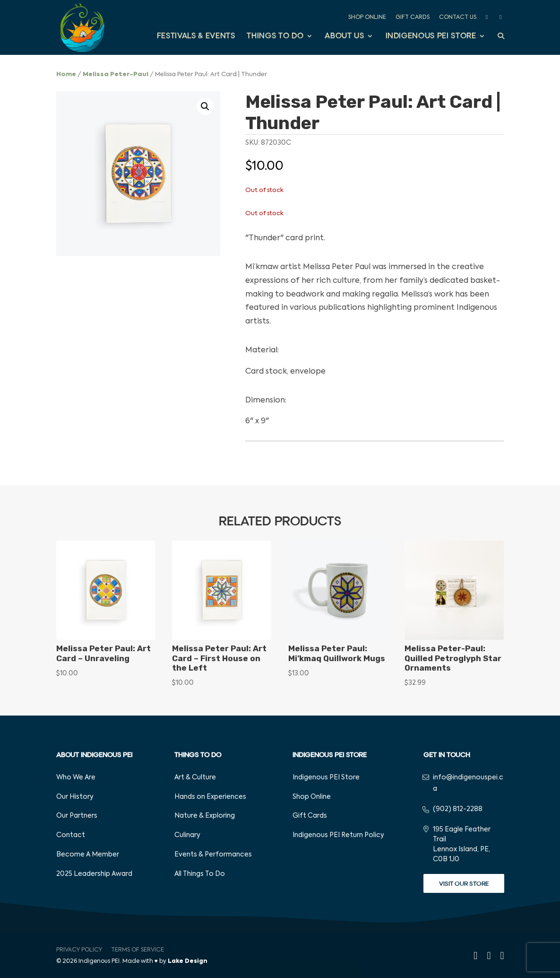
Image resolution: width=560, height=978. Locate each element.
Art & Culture (195, 777)
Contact (70, 835)
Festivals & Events (196, 37)
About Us (344, 37)
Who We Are (75, 777)
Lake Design (187, 961)
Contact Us (457, 17)
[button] (205, 106)
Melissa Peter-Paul (115, 74)
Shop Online (367, 17)
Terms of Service (137, 950)
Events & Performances (213, 854)
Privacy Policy (79, 950)
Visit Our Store (464, 884)
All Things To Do (199, 874)
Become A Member (87, 854)
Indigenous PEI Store (431, 37)
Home (66, 74)
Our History (75, 797)
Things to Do (275, 37)
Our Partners (76, 815)
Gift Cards (413, 17)
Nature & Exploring (204, 815)
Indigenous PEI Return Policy (338, 835)
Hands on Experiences (210, 797)
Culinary (187, 835)
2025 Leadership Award (94, 874)
